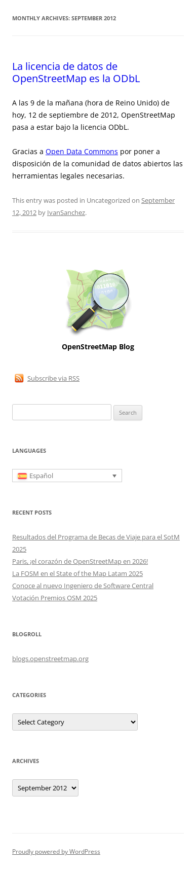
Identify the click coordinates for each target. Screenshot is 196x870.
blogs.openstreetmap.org (50, 658)
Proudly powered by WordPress (56, 851)
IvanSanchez (66, 212)
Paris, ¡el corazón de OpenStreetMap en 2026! (80, 561)
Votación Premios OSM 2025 (54, 597)
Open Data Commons (82, 151)
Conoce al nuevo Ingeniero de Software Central (82, 585)
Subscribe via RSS (53, 378)
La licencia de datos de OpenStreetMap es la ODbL (76, 72)
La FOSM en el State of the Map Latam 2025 (77, 573)
